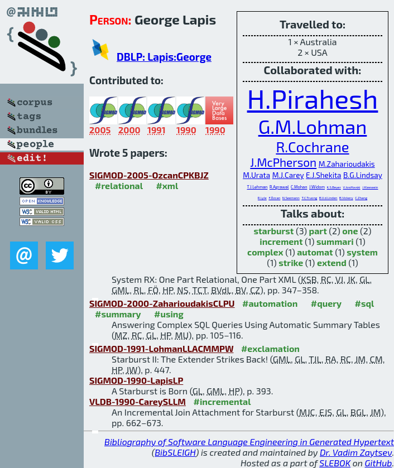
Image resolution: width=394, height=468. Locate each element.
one (350, 230)
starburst (274, 230)
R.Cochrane (312, 146)
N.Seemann (291, 198)
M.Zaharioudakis (347, 164)
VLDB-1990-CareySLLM (137, 401)
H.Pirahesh (312, 98)
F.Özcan (274, 198)
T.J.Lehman (257, 187)
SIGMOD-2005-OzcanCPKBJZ (149, 175)
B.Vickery (346, 198)
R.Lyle (262, 198)
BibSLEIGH (175, 452)
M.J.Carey (288, 175)
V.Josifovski (352, 187)
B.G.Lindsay (362, 175)
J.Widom (317, 187)
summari (335, 241)
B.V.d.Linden (328, 198)
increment (281, 241)
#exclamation (270, 348)
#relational (119, 185)
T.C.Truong (309, 198)
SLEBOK (334, 462)
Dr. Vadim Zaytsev (356, 452)
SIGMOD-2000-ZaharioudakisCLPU (162, 303)
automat (315, 252)
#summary (118, 313)
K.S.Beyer (334, 187)
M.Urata (256, 175)
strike (290, 262)
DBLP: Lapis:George (164, 56)
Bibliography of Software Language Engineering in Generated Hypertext (249, 441)
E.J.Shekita (323, 175)
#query (326, 303)
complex (265, 252)
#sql (364, 303)
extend (332, 262)
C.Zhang (361, 198)
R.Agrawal (279, 187)
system (362, 252)
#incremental (222, 401)
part (318, 230)
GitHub (378, 462)
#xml (167, 185)
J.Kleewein (370, 187)
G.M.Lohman (312, 126)
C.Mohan (299, 187)
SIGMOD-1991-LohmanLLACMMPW (161, 348)
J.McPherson (283, 162)
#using (169, 313)
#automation (269, 303)
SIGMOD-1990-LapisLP (136, 380)
